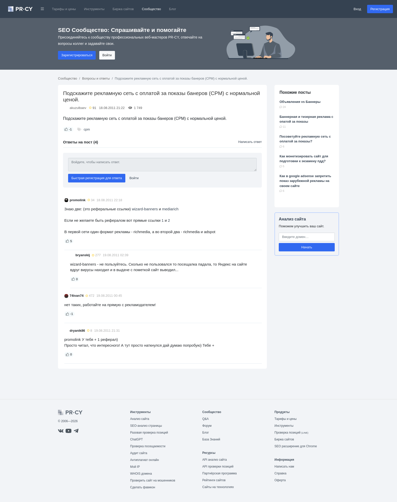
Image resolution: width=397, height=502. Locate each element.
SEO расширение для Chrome (295, 446)
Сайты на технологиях (218, 487)
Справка (280, 473)
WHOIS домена (141, 473)
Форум (206, 425)
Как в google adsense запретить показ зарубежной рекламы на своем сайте (305, 181)
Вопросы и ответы (96, 78)
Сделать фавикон (142, 487)
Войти (107, 55)
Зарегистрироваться (76, 55)
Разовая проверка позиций (149, 432)
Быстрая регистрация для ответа (96, 178)
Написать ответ (250, 142)
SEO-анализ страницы (146, 425)
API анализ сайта (214, 459)
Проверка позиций (291, 432)
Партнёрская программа (219, 473)
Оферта (280, 480)
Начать (306, 247)
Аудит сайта (138, 453)
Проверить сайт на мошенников (152, 480)
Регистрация (380, 9)
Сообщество (151, 9)
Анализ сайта (292, 219)
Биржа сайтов (123, 9)
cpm (87, 129)
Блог (172, 9)
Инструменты (94, 9)
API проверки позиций (217, 466)
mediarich (170, 209)
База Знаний (211, 439)
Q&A (205, 419)
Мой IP (135, 467)
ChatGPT (136, 439)
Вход (357, 9)
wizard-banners (145, 209)
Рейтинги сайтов (214, 480)
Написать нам (284, 466)
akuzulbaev (78, 108)
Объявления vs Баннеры (300, 102)
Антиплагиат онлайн (144, 460)
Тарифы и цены (64, 9)
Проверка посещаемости (147, 446)
